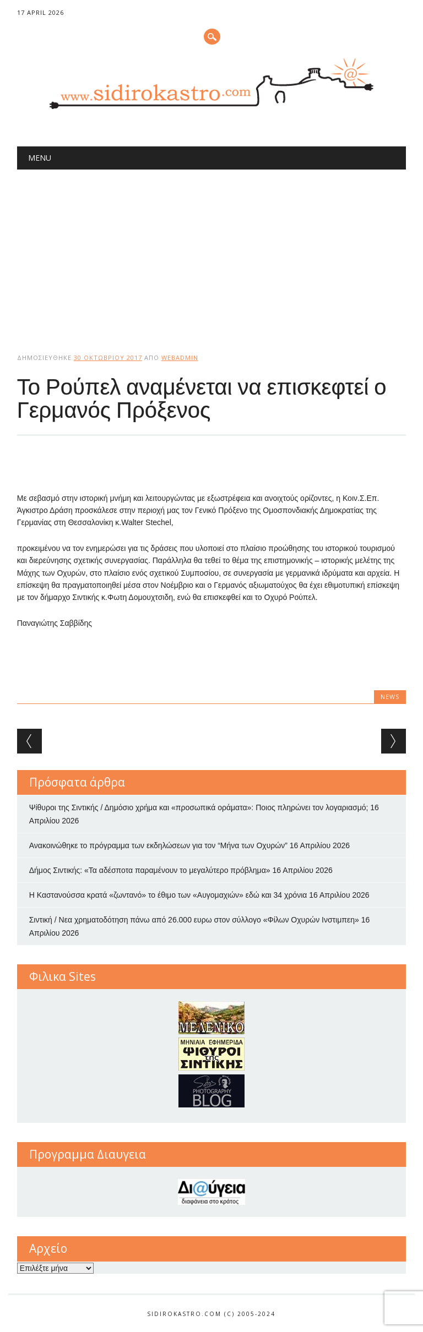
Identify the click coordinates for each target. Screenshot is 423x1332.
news (390, 696)
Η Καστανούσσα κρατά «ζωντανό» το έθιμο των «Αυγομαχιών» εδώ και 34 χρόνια (168, 895)
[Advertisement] (211, 252)
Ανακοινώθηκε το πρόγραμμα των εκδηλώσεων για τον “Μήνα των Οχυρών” (158, 845)
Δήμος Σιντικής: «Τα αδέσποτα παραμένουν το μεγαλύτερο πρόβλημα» (149, 870)
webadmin (179, 357)
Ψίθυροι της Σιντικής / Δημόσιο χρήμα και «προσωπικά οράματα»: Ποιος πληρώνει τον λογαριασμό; (198, 807)
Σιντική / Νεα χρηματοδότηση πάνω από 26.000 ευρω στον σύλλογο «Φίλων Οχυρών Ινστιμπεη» (194, 919)
